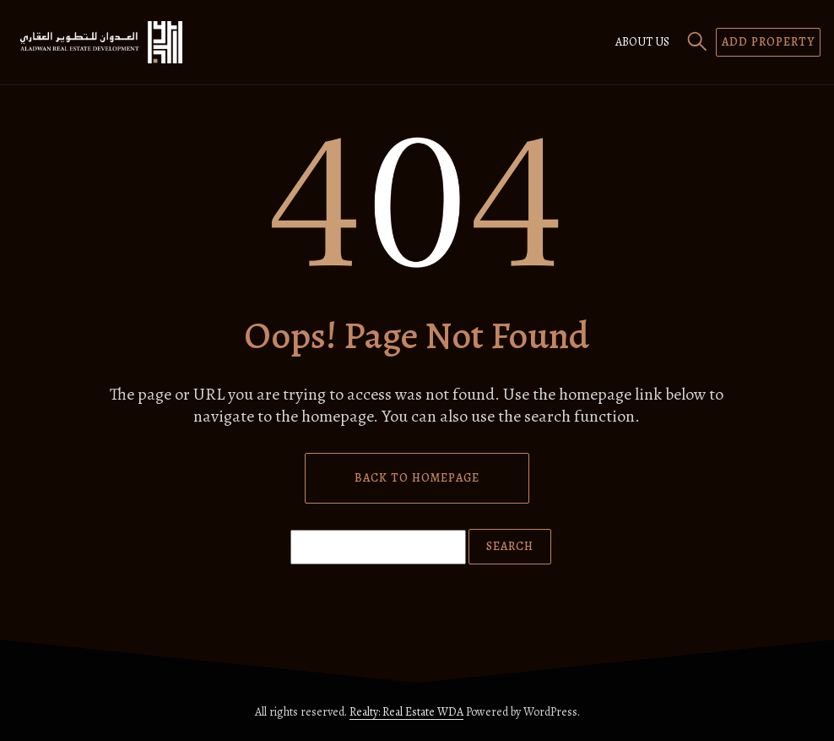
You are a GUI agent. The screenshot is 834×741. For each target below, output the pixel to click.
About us (642, 42)
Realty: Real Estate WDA (406, 712)
